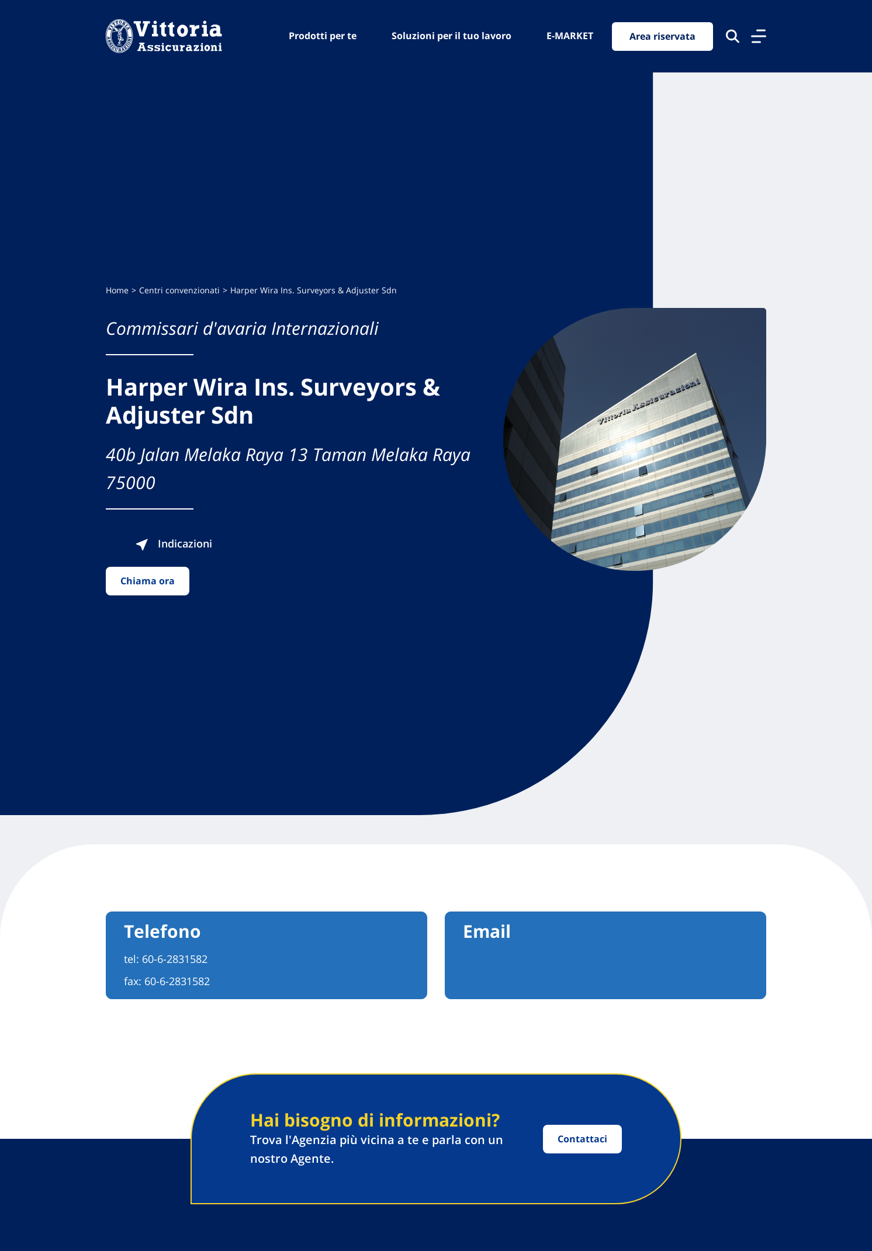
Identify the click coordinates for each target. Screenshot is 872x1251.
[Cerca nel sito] (732, 36)
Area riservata (662, 36)
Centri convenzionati (179, 290)
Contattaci (582, 1138)
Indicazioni (173, 543)
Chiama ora (147, 580)
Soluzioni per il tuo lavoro (451, 35)
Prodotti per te (323, 35)
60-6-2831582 (174, 959)
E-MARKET (569, 35)
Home (117, 290)
